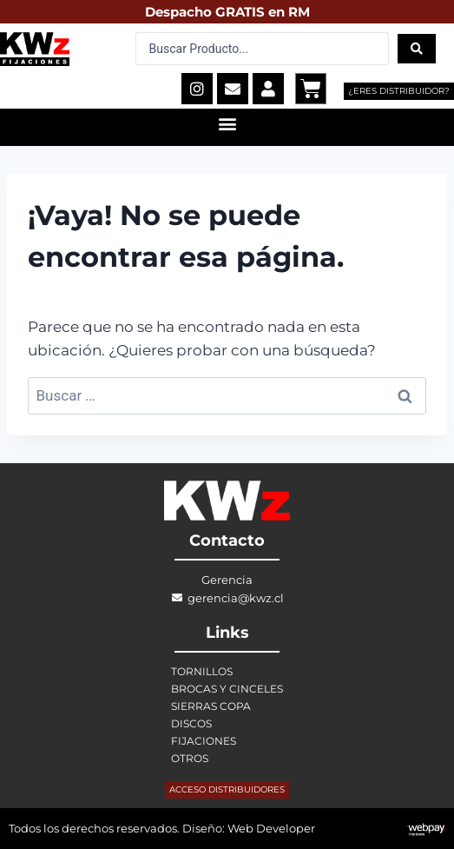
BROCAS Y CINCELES (227, 688)
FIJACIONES (203, 740)
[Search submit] (417, 48)
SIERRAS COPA (211, 706)
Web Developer (271, 828)
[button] (227, 123)
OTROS (189, 758)
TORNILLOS (202, 671)
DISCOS (191, 723)
